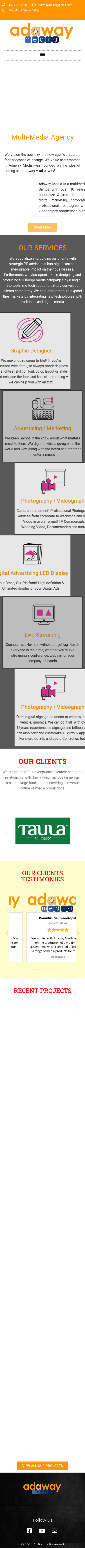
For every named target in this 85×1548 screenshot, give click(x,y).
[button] (42, 54)
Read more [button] (42, 956)
